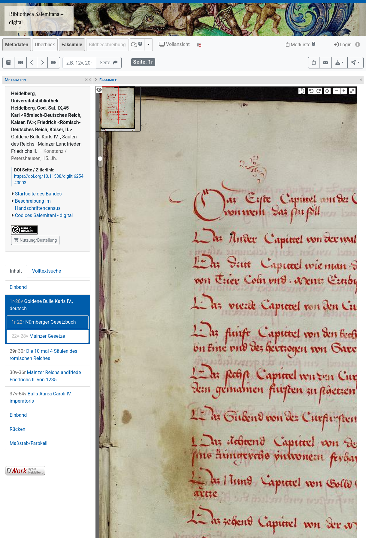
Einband (18, 287)
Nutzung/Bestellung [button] (35, 240)
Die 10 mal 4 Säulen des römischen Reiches (43, 354)
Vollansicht (174, 44)
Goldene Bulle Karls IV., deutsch (41, 304)
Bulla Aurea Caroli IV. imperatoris (41, 397)
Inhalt (16, 271)
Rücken (17, 429)
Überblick (45, 44)
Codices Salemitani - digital (44, 215)
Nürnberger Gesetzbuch (43, 322)
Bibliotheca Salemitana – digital (36, 18)
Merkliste (300, 44)
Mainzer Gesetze (38, 336)
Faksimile (72, 44)
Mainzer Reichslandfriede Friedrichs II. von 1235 (45, 376)
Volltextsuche (46, 271)
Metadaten (16, 44)
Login (343, 44)
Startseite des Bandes (38, 194)
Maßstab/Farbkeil (28, 443)
